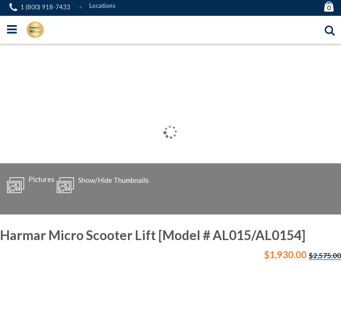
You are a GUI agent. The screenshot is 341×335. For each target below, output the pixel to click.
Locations (102, 5)
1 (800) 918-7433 (45, 7)
